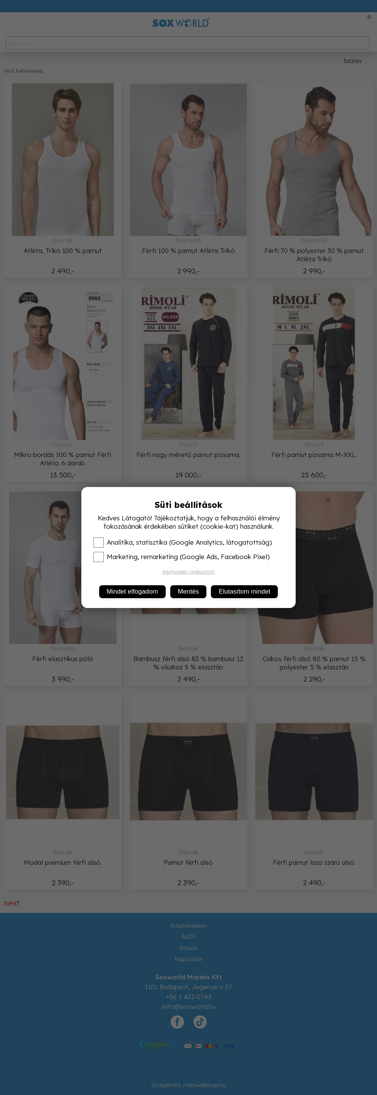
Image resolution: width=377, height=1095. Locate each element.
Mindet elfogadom (132, 591)
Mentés (188, 591)
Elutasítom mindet (244, 591)
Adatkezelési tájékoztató (188, 572)
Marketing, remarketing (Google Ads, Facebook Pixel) (181, 556)
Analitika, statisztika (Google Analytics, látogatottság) (182, 542)
